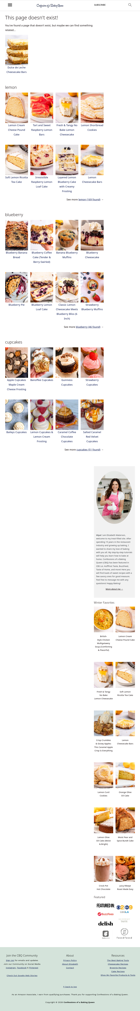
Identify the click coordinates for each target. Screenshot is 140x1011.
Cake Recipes (118, 971)
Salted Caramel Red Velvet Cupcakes (92, 436)
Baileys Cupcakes (16, 432)
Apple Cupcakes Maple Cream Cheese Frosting (16, 384)
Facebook (22, 968)
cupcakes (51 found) (88, 449)
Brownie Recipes (118, 968)
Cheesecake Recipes (118, 964)
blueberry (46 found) (88, 326)
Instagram (11, 968)
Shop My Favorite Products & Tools (118, 975)
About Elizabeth (70, 964)
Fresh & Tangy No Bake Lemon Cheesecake (66, 130)
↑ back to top (70, 987)
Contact (70, 968)
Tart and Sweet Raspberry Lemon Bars (41, 130)
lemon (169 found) (89, 199)
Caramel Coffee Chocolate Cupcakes (67, 436)
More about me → (114, 589)
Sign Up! (10, 960)
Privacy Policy (70, 960)
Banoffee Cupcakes (41, 380)
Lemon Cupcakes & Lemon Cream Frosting (41, 436)
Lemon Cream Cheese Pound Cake (16, 130)
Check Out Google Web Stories (22, 975)
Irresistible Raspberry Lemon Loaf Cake (41, 182)
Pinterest (33, 968)
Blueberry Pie (17, 304)
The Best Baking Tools (118, 960)
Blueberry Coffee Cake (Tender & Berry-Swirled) (42, 257)
